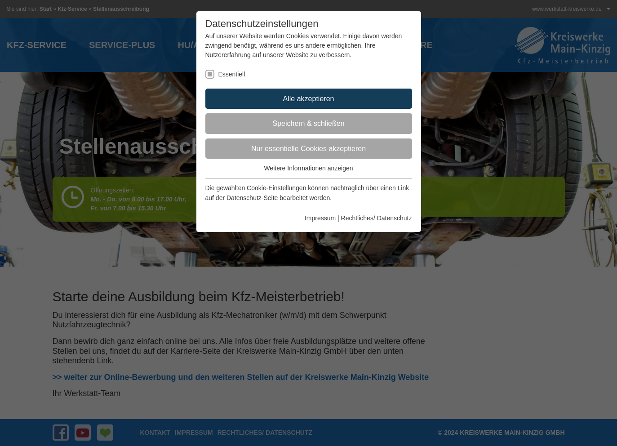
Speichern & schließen (308, 123)
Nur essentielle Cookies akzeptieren (308, 148)
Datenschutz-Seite (252, 197)
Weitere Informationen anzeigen (308, 168)
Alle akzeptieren (308, 99)
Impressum (320, 218)
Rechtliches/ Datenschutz (376, 218)
